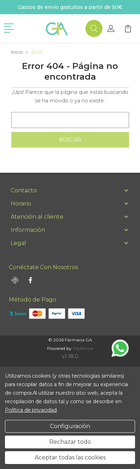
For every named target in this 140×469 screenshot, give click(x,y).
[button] (10, 27)
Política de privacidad (31, 410)
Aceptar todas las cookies (70, 457)
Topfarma (83, 348)
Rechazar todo (70, 441)
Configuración (70, 426)
